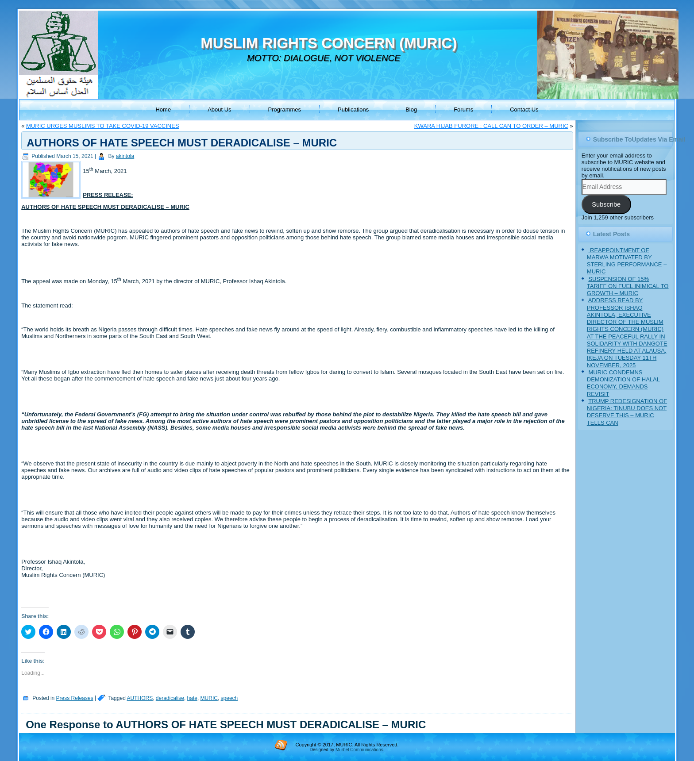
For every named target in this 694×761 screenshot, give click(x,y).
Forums (463, 109)
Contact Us (524, 109)
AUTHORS (140, 698)
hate (192, 698)
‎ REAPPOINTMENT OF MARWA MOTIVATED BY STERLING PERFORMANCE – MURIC (627, 261)
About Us (219, 109)
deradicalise (170, 698)
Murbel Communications (359, 749)
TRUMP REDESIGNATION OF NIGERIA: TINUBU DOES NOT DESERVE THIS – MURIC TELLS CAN (627, 412)
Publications (353, 109)
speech (229, 698)
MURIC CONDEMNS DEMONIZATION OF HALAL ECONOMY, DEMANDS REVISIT (623, 383)
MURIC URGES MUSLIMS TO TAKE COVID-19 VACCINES (102, 126)
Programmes (284, 109)
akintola (125, 156)
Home (163, 109)
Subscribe (606, 204)
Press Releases (74, 698)
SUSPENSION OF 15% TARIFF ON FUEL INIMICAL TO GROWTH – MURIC (628, 286)
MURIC (209, 698)
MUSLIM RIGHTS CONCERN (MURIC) (328, 43)
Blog (411, 109)
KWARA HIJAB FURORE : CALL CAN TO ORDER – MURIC (491, 126)
